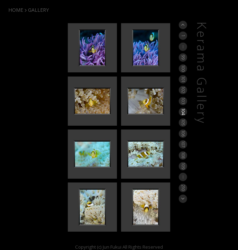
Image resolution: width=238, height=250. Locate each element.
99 (183, 57)
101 (183, 79)
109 (183, 166)
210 (183, 188)
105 (183, 122)
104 (183, 111)
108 (183, 155)
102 (183, 90)
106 (183, 133)
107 (183, 144)
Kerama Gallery (201, 73)
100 (183, 68)
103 (183, 101)
